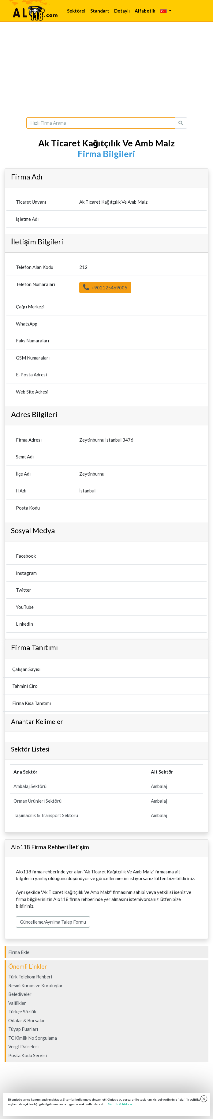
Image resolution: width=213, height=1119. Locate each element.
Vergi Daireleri (23, 1046)
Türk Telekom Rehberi (30, 976)
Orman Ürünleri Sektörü (37, 801)
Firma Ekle (18, 952)
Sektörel (76, 10)
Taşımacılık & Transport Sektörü (45, 815)
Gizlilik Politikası (120, 1104)
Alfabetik (145, 10)
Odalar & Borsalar (26, 1020)
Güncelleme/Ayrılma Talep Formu (53, 922)
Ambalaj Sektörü (30, 786)
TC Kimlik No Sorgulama (32, 1038)
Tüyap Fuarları (23, 1029)
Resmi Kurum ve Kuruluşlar (35, 985)
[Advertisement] (106, 69)
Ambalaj (159, 786)
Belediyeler (20, 994)
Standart (99, 10)
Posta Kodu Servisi (27, 1055)
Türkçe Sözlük (22, 1011)
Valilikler (17, 1003)
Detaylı (122, 10)
